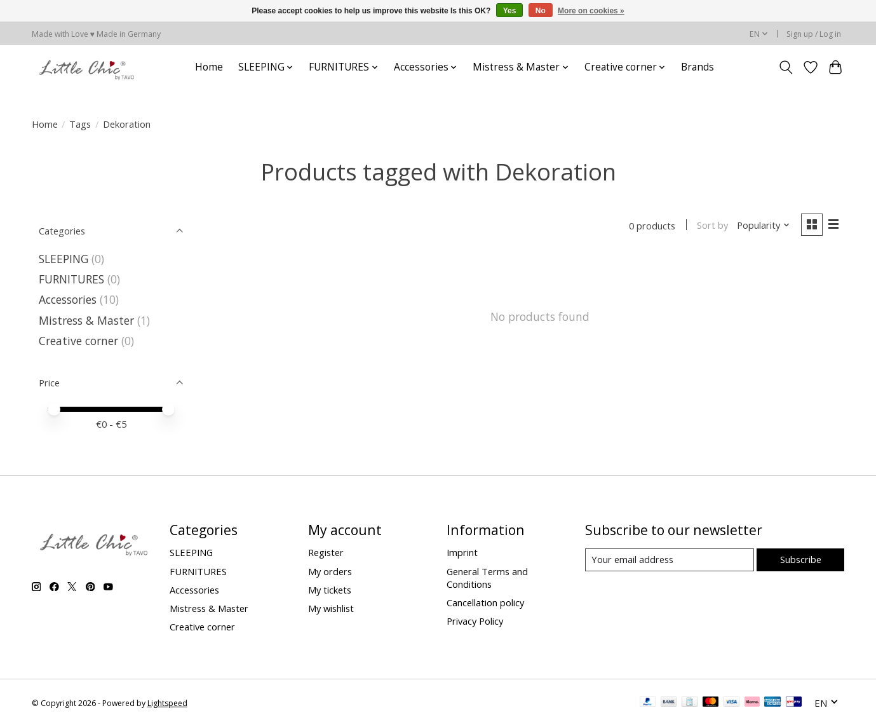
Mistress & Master (86, 320)
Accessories (68, 299)
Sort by (712, 225)
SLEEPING (63, 258)
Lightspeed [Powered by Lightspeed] (167, 703)
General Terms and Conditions (487, 577)
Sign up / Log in (813, 34)
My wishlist (331, 608)
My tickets (329, 589)
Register (326, 552)
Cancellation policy (485, 602)
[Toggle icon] (786, 67)
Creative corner (78, 340)
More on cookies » (591, 10)
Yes (509, 10)
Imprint (462, 552)
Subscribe (800, 559)
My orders (330, 571)
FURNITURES (71, 279)
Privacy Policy (475, 621)
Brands (697, 67)
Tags (80, 124)
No (541, 10)
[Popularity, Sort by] (763, 225)
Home (209, 67)
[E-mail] (669, 559)
